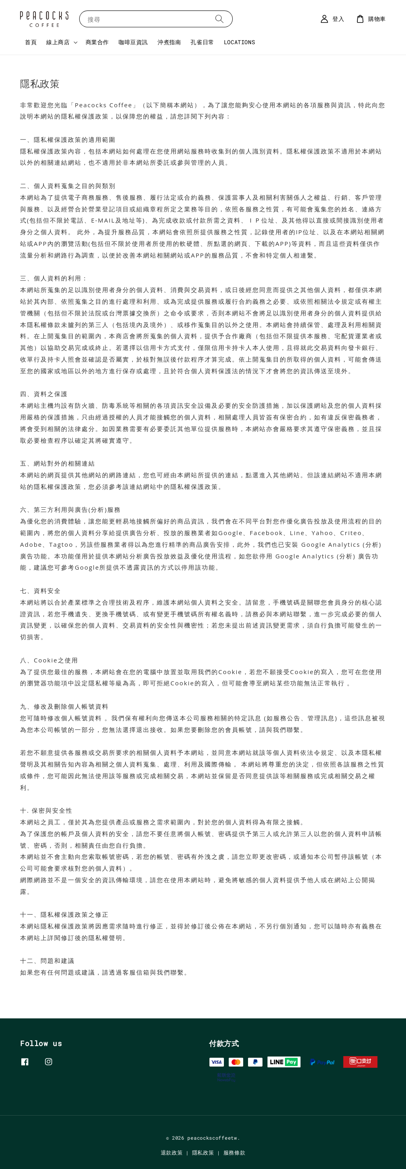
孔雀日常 (202, 42)
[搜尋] (219, 19)
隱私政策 (203, 1152)
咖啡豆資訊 (133, 42)
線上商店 (58, 42)
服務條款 (235, 1152)
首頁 (31, 42)
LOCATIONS (239, 42)
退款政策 (172, 1152)
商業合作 (97, 42)
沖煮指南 (169, 42)
